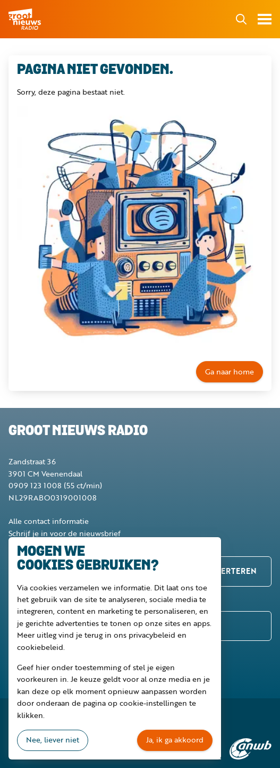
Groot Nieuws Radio (26, 19)
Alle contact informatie (49, 521)
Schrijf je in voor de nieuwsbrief (65, 533)
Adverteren (230, 571)
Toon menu (264, 19)
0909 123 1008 (35, 485)
